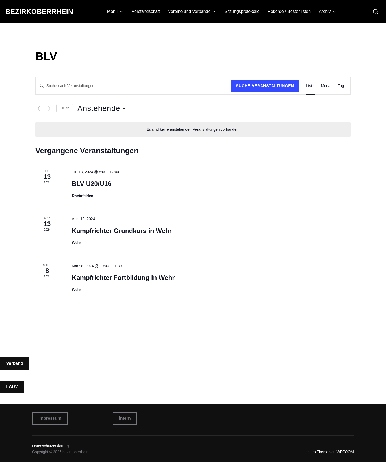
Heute (65, 108)
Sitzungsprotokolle (241, 11)
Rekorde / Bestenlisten (289, 11)
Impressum (49, 418)
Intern (125, 418)
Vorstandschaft (146, 11)
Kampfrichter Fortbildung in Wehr (123, 277)
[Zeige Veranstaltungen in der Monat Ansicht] (326, 85)
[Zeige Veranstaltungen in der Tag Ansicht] (341, 85)
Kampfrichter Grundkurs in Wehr (122, 230)
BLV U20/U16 (92, 183)
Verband (14, 363)
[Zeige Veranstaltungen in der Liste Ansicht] (310, 85)
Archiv (327, 11)
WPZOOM (345, 452)
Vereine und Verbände (192, 11)
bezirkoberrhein (39, 11)
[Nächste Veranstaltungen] (49, 108)
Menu (115, 11)
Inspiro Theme (316, 452)
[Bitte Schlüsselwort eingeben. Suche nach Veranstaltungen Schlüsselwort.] (133, 85)
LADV (12, 386)
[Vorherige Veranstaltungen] (38, 108)
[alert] (193, 129)
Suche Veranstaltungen (265, 86)
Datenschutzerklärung (50, 446)
